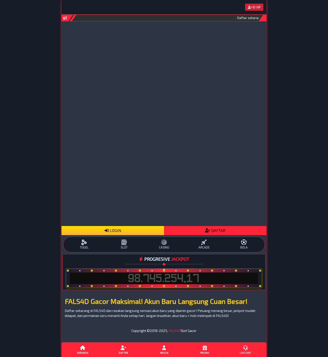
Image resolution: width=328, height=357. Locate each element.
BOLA (244, 244)
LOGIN (113, 230)
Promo (204, 349)
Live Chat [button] (245, 349)
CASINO (164, 244)
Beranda (82, 349)
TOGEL (84, 244)
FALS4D (175, 331)
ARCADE (204, 244)
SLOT (124, 244)
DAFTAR (215, 230)
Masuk (164, 349)
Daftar (123, 349)
